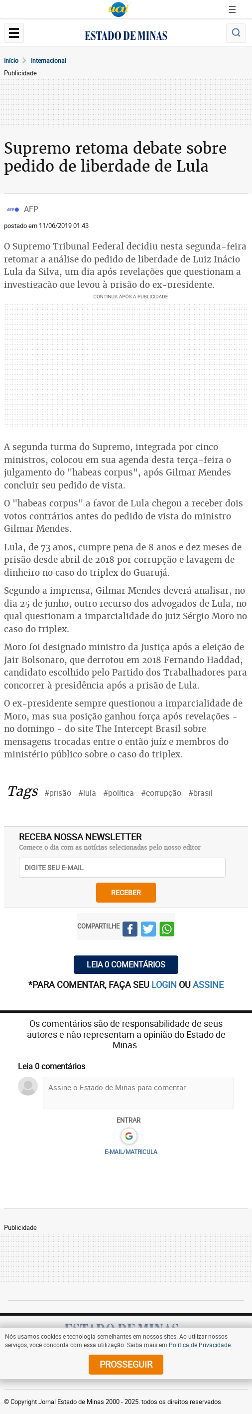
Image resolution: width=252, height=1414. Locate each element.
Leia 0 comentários (126, 964)
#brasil (200, 792)
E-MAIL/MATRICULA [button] (131, 1152)
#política (118, 792)
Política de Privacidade (200, 1345)
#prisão (57, 792)
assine (208, 984)
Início (11, 60)
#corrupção (161, 792)
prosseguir (126, 1364)
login (165, 984)
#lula (87, 792)
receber (126, 892)
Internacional (48, 60)
